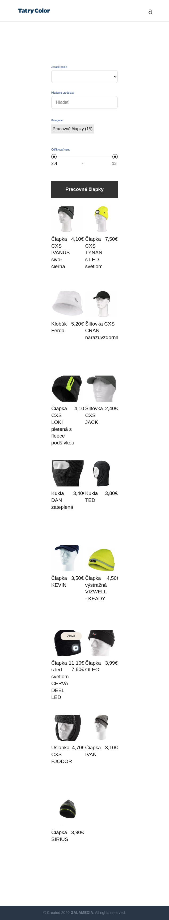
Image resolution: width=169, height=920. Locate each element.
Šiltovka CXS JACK (94, 415)
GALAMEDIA (82, 912)
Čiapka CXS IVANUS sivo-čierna (60, 252)
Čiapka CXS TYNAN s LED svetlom (94, 252)
